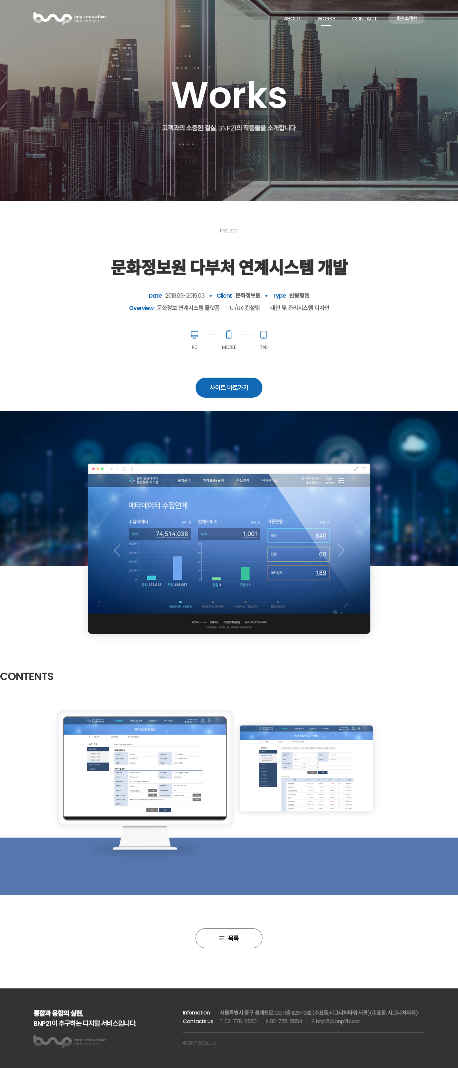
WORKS (326, 18)
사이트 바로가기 (229, 388)
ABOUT (292, 18)
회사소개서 (406, 18)
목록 (229, 938)
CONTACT (364, 18)
